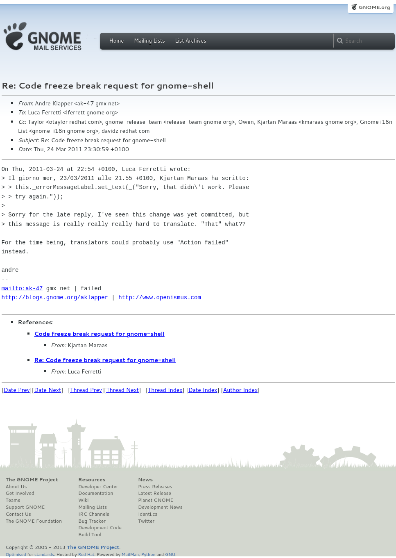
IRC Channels (93, 514)
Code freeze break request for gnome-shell (99, 334)
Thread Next (122, 390)
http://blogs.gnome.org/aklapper (55, 297)
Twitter (146, 521)
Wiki (83, 500)
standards (44, 554)
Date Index (202, 390)
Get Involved (20, 493)
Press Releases (155, 486)
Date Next (47, 390)
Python (148, 554)
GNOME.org (374, 7)
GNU (170, 554)
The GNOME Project (32, 479)
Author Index (240, 390)
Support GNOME (25, 507)
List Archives (190, 40)
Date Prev (17, 390)
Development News (160, 507)
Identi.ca (148, 514)
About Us (16, 486)
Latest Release (154, 493)
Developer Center (98, 486)
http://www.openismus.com (159, 297)
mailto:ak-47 (22, 288)
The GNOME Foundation (34, 521)
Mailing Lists (149, 40)
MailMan (130, 554)
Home (116, 40)
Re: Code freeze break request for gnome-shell (105, 360)
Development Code (100, 527)
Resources (91, 479)
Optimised (16, 554)
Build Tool (89, 534)
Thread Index (165, 390)
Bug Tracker (92, 521)
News (145, 479)
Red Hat (86, 554)
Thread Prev (86, 390)
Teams (13, 500)
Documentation (95, 493)
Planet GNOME (155, 500)
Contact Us (18, 514)
